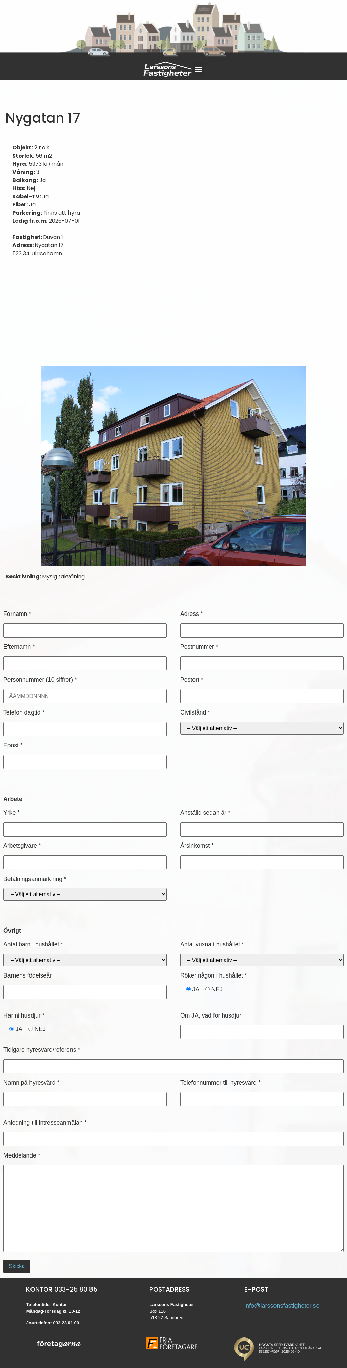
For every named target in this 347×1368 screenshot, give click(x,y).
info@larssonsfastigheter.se (281, 1305)
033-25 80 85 (75, 1289)
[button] (198, 69)
